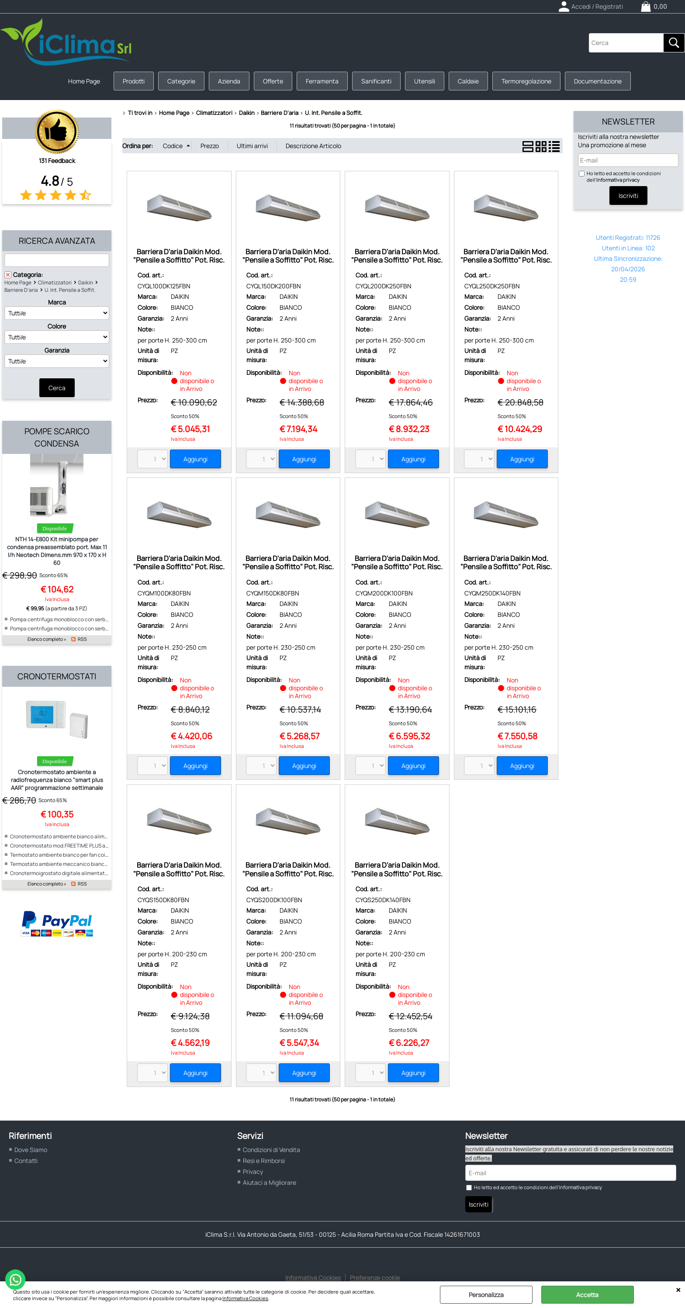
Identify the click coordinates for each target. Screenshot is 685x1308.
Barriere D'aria (21, 290)
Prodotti (134, 81)
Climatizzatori (55, 282)
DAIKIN (180, 296)
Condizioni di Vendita (271, 1149)
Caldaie (468, 81)
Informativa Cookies (245, 1298)
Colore (57, 326)
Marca (57, 302)
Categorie (181, 81)
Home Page (84, 81)
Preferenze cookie (375, 1277)
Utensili (424, 81)
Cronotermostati (56, 676)
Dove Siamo (30, 1149)
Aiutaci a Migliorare (269, 1182)
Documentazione (598, 81)
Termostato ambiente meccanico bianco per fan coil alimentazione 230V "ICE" (103, 864)
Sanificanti (376, 81)
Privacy (253, 1171)
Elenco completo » (47, 639)
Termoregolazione (526, 81)
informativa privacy (618, 179)
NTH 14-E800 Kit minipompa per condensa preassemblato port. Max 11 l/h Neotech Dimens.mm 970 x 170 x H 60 (57, 551)
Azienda (229, 81)
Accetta (587, 1295)
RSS (82, 639)
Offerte (273, 81)
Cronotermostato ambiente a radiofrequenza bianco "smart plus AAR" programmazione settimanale (57, 780)
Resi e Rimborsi (264, 1160)
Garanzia (57, 350)
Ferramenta (322, 81)
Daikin (85, 282)
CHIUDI (678, 1290)
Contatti (26, 1160)
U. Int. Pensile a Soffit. (70, 290)
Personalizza (486, 1295)
